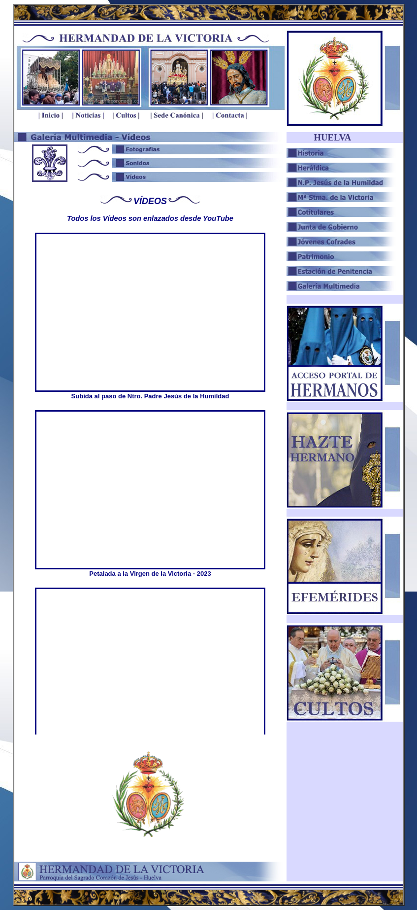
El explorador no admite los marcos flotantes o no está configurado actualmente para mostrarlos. (150, 482)
